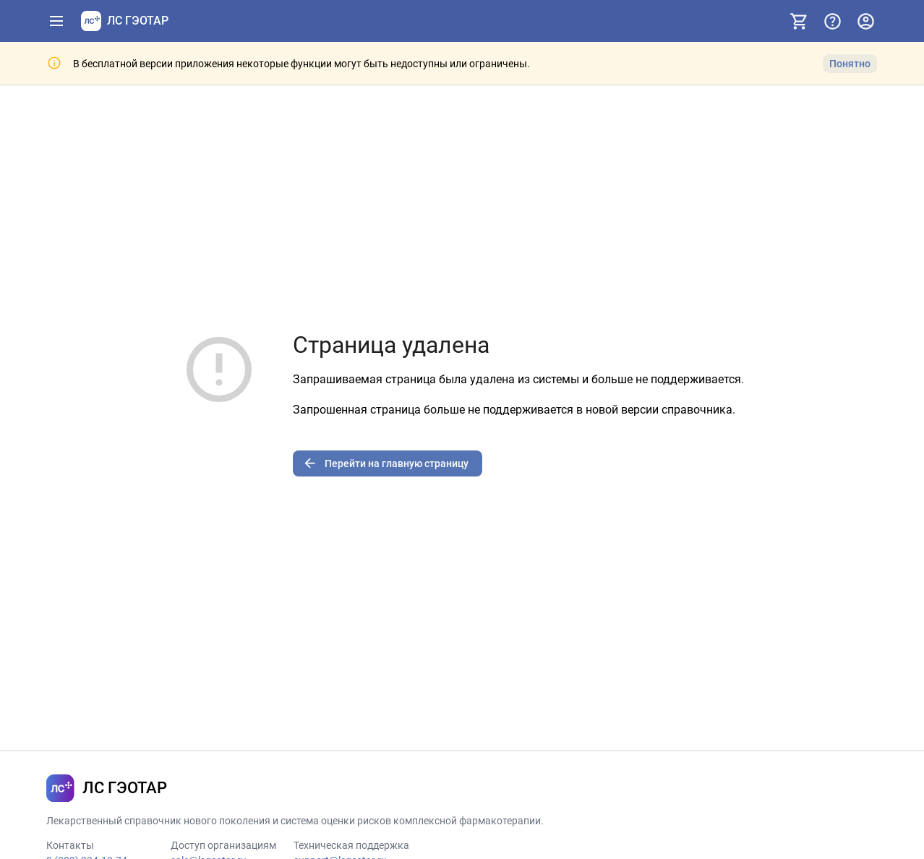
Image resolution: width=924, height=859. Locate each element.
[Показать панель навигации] (56, 21)
